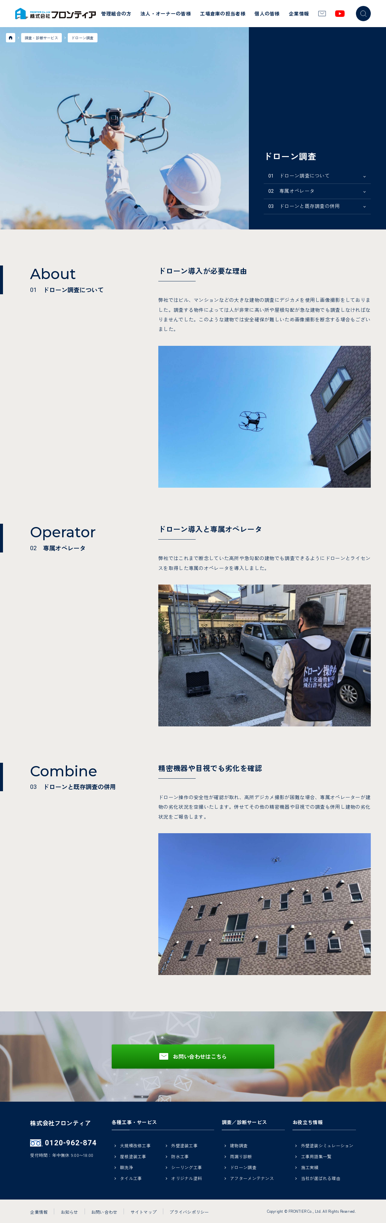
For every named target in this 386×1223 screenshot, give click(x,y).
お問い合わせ (104, 1211)
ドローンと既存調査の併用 (304, 205)
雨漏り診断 (241, 1157)
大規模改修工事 (135, 1146)
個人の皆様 (267, 13)
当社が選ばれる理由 (320, 1178)
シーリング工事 (186, 1167)
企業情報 (299, 13)
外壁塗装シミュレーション (327, 1146)
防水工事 (180, 1157)
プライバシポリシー (189, 1211)
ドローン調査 (243, 1167)
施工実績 (310, 1167)
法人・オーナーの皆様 (165, 13)
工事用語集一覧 (316, 1157)
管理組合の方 (116, 13)
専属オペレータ (291, 190)
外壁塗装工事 (184, 1146)
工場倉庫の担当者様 (223, 13)
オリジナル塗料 (186, 1178)
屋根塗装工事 (133, 1157)
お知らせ (69, 1211)
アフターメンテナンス (252, 1178)
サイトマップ (144, 1211)
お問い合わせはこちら (200, 1056)
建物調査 (239, 1146)
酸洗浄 (126, 1167)
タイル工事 (131, 1178)
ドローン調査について (299, 175)
